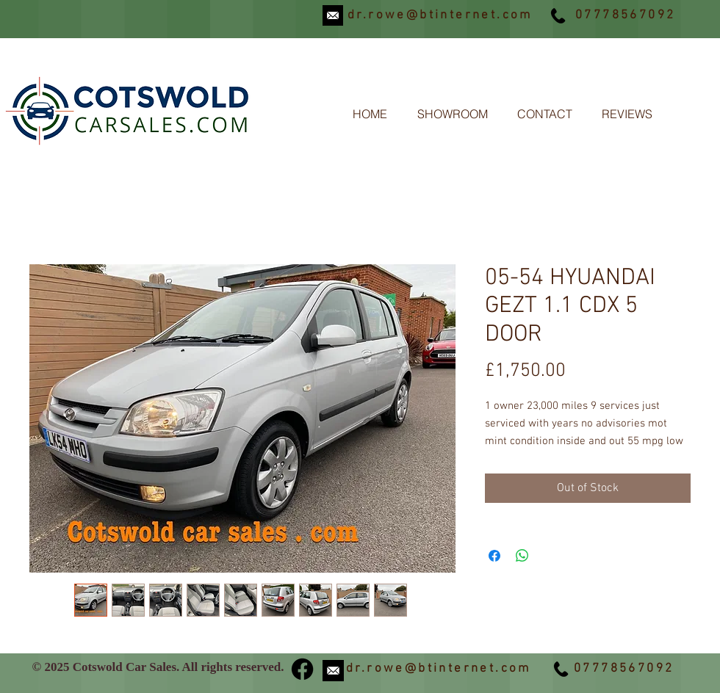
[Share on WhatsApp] (522, 556)
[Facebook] (302, 669)
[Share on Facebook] (494, 556)
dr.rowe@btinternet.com (440, 15)
